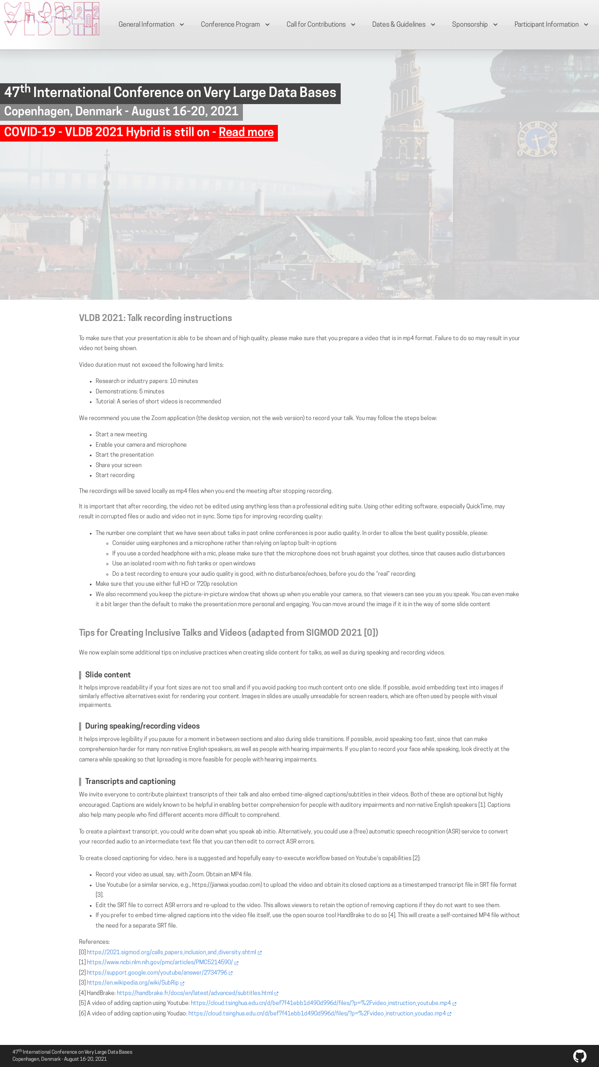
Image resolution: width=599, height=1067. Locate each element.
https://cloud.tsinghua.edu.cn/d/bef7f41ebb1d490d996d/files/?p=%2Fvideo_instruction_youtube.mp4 (321, 1003)
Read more (246, 133)
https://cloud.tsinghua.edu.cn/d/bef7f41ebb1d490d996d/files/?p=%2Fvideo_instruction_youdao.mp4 (317, 1014)
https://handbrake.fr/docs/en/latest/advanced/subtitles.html (195, 993)
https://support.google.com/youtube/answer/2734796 (157, 973)
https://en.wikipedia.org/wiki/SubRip (133, 983)
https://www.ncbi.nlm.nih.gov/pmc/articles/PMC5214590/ (160, 963)
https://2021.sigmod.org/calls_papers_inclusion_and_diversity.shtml (171, 953)
